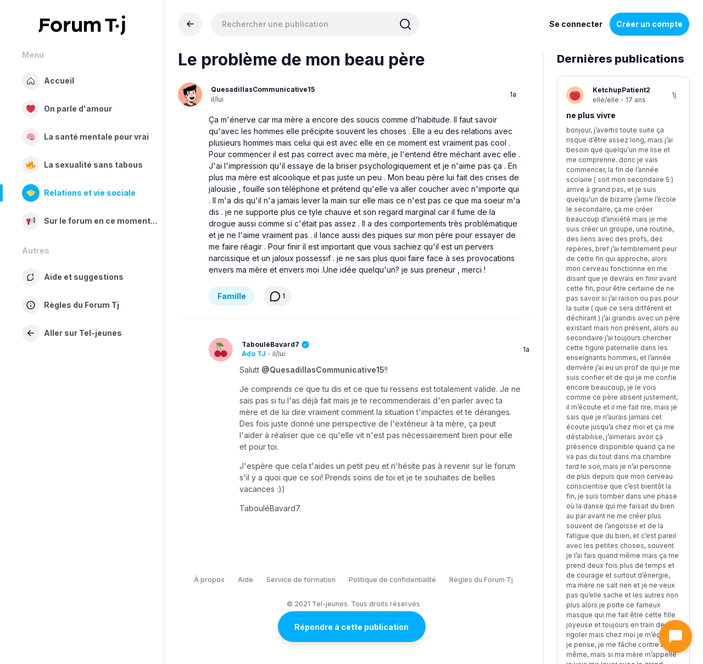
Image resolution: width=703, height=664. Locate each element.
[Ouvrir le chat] (675, 636)
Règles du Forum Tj (481, 580)
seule (577, 241)
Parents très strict (603, 367)
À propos (209, 580)
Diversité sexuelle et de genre (624, 555)
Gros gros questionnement (619, 492)
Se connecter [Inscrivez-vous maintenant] (575, 24)
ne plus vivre (591, 115)
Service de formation (301, 580)
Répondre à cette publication (351, 627)
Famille (231, 296)
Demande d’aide (607, 171)
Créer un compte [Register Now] (649, 24)
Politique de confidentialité (392, 580)
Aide (245, 580)
